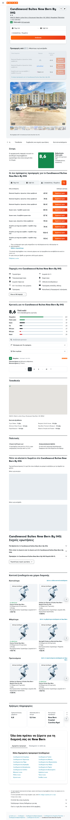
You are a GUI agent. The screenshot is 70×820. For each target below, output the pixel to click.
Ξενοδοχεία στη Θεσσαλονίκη (21, 767)
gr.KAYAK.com (12, 816)
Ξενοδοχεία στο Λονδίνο (20, 770)
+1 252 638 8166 (15, 20)
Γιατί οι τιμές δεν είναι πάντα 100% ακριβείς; (39, 806)
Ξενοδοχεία (21, 816)
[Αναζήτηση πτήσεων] (3, 8)
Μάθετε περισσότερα (17, 248)
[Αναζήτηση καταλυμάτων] (3, 12)
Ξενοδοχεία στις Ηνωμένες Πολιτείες (53, 816)
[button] (3, 3)
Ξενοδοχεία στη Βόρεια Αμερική (34, 816)
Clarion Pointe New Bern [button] (17, 604)
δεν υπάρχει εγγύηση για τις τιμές (47, 794)
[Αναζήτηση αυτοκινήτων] (3, 16)
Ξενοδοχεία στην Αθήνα (45, 764)
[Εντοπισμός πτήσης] (3, 25)
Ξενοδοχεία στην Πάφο (19, 762)
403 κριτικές (25, 22)
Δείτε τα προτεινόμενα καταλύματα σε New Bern (54, 659)
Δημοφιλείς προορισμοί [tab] (19, 746)
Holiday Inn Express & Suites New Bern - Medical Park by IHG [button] (51, 603)
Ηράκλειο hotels (43, 772)
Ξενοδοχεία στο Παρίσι (45, 767)
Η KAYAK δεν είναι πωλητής (39, 800)
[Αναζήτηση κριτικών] (39, 339)
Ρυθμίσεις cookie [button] (14, 258)
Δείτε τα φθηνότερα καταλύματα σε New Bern (53, 619)
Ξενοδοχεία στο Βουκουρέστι (47, 770)
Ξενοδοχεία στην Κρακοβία (21, 764)
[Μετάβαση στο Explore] (3, 21)
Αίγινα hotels (17, 777)
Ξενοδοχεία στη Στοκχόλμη (21, 757)
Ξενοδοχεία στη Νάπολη (45, 759)
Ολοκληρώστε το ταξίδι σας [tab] (37, 746)
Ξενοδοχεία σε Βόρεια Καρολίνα (17, 817)
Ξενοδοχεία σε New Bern (33, 817)
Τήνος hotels (42, 775)
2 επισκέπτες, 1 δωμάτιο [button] (20, 33)
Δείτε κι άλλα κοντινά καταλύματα (57, 580)
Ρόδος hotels (17, 775)
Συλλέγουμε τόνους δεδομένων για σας (39, 803)
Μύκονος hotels (17, 772)
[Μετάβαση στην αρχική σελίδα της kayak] (12, 3)
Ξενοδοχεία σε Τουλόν (45, 757)
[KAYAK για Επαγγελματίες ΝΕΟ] (3, 29)
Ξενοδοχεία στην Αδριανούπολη (48, 762)
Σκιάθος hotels (43, 777)
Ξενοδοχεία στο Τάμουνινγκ (21, 759)
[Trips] (3, 34)
